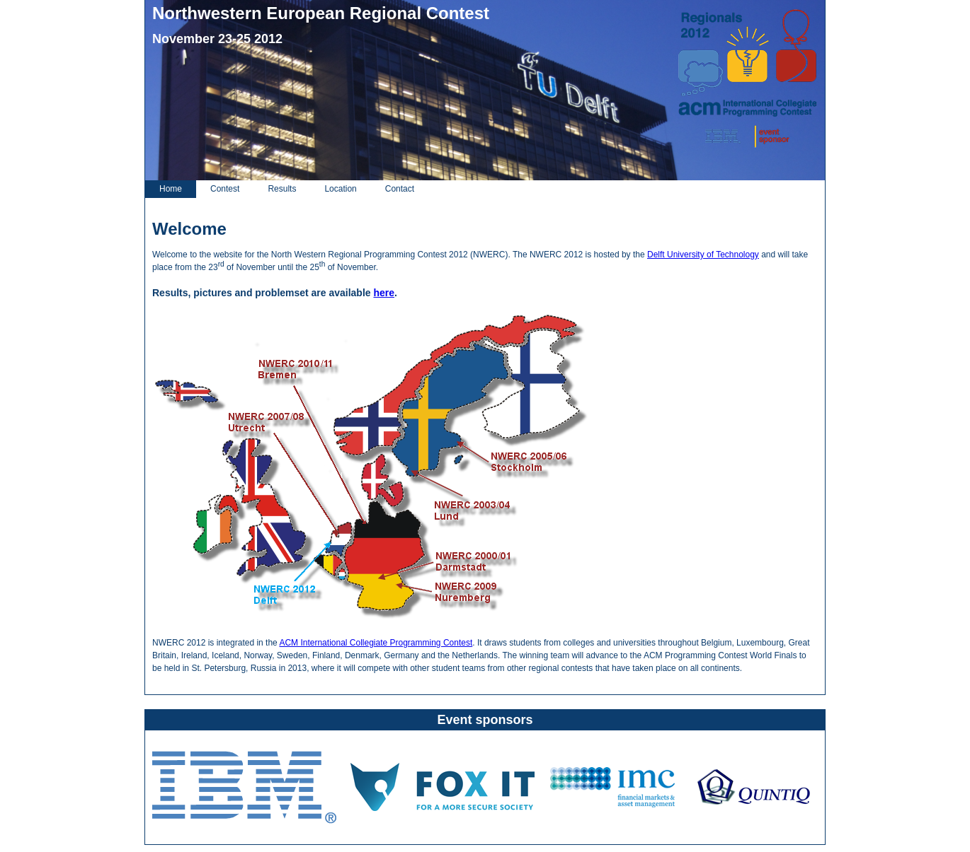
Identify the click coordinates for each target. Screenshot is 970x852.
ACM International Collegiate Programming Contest (375, 643)
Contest (224, 189)
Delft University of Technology (703, 254)
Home (170, 189)
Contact (399, 189)
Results (282, 189)
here (383, 292)
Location (340, 189)
